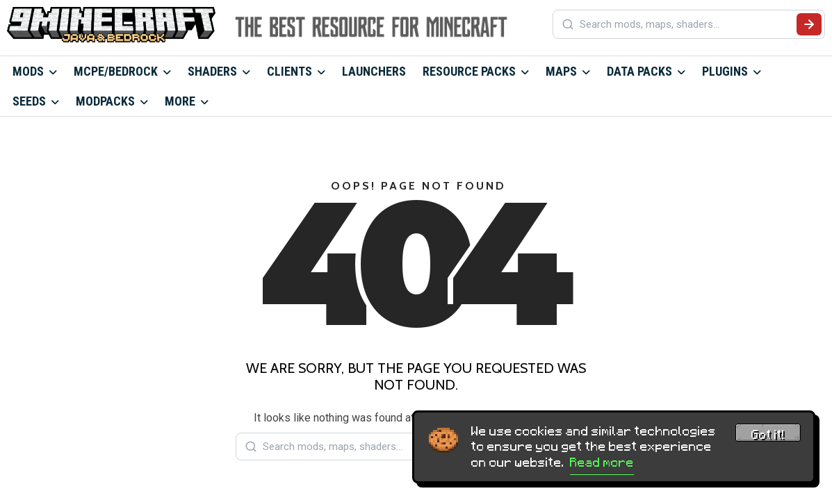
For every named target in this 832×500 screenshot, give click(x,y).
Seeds (29, 101)
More (180, 101)
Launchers (374, 71)
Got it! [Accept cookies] (768, 435)
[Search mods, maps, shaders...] (685, 24)
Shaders (212, 71)
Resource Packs (469, 71)
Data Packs (639, 71)
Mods (28, 71)
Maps (561, 71)
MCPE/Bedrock (116, 71)
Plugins (725, 71)
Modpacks (105, 101)
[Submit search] (809, 24)
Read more (602, 462)
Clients (289, 71)
